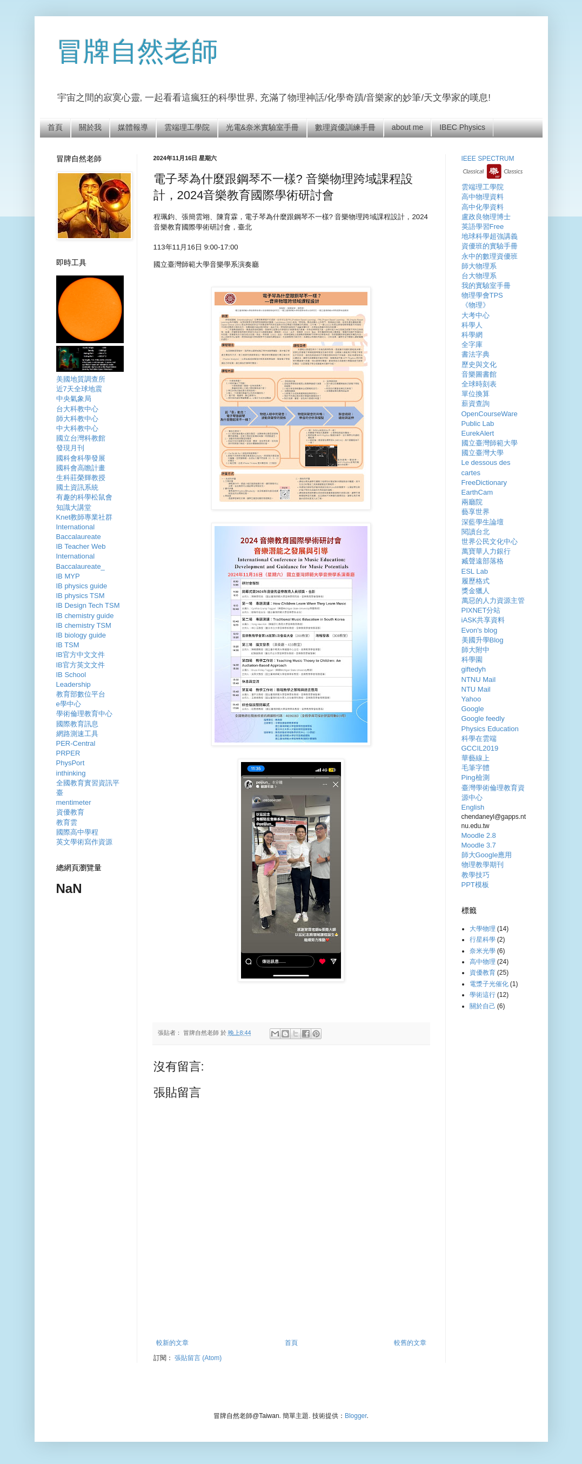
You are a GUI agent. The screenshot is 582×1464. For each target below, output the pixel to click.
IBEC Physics (462, 127)
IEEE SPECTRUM (487, 158)
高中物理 (483, 962)
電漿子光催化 (489, 984)
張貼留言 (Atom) (198, 1358)
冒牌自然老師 (137, 51)
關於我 (90, 127)
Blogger (356, 1416)
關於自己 (483, 1006)
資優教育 (483, 972)
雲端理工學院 (187, 127)
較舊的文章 (410, 1343)
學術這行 (483, 995)
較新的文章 (172, 1343)
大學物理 (483, 929)
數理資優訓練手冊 (345, 127)
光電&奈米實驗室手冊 (262, 127)
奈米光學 (483, 951)
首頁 (55, 127)
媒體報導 (133, 127)
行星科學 (483, 939)
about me (407, 127)
